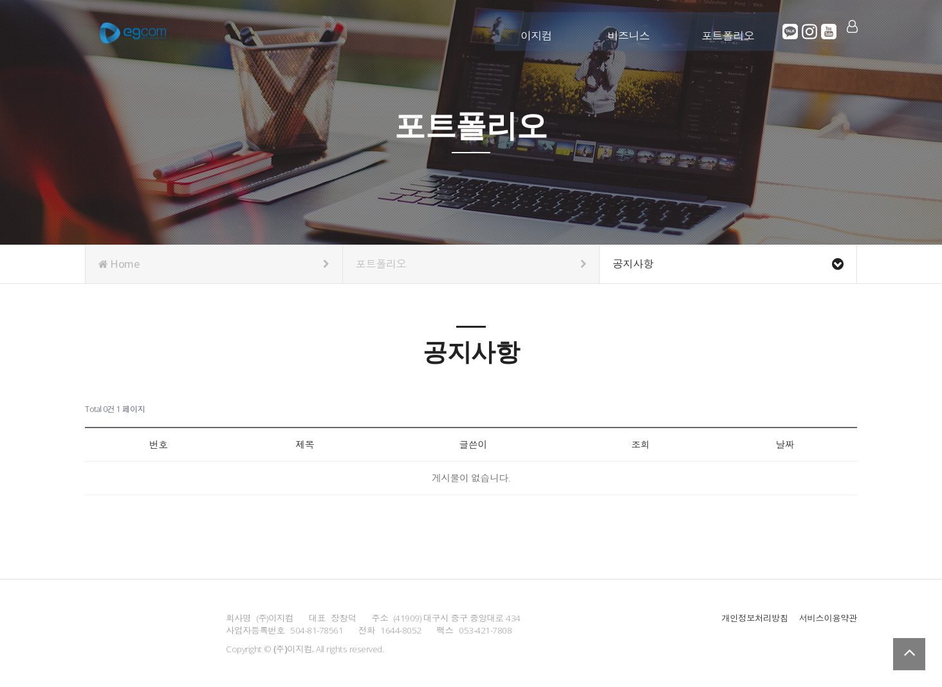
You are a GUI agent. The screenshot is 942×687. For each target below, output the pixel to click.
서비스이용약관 (827, 618)
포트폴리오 (728, 30)
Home (213, 264)
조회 (638, 444)
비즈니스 (629, 30)
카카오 (791, 31)
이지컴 (537, 30)
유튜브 (829, 31)
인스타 (810, 31)
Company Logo (133, 32)
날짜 (784, 444)
